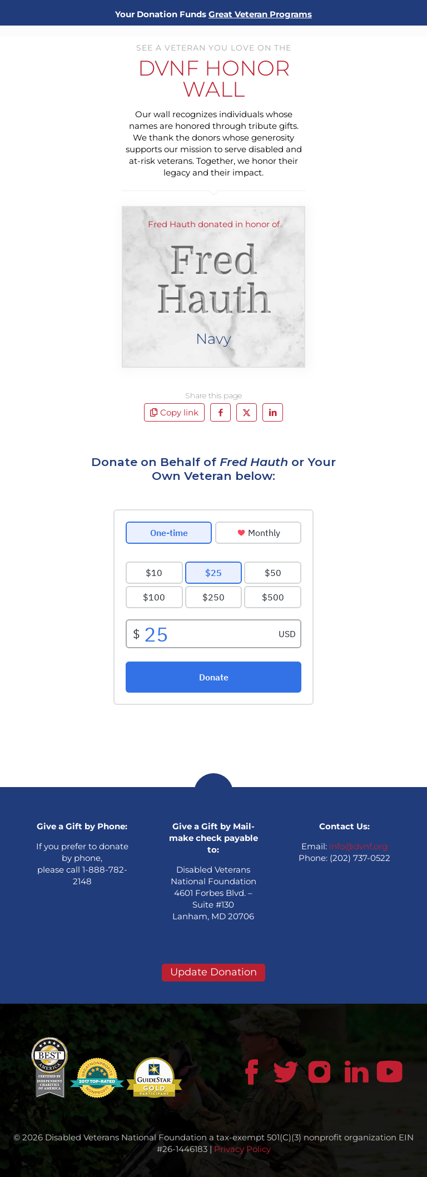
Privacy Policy (242, 1149)
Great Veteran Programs (260, 14)
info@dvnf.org (358, 846)
